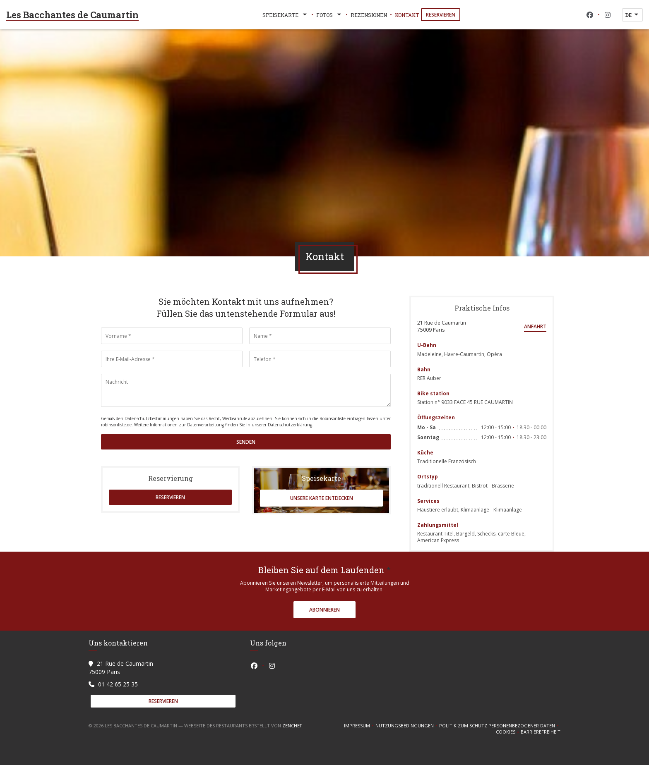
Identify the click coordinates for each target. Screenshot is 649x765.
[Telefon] (320, 359)
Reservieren (440, 14)
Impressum (359, 725)
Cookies (508, 732)
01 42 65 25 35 (118, 684)
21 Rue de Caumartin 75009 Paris (441, 326)
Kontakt (407, 15)
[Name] (320, 336)
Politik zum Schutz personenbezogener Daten (499, 725)
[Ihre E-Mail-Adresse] (172, 359)
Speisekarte (285, 15)
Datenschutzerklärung (290, 425)
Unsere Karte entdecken (321, 498)
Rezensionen (369, 15)
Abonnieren (324, 609)
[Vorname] (172, 336)
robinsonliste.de (116, 425)
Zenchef (292, 725)
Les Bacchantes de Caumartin (72, 15)
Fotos (329, 15)
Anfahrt (535, 326)
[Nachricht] (246, 390)
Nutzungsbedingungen (407, 725)
